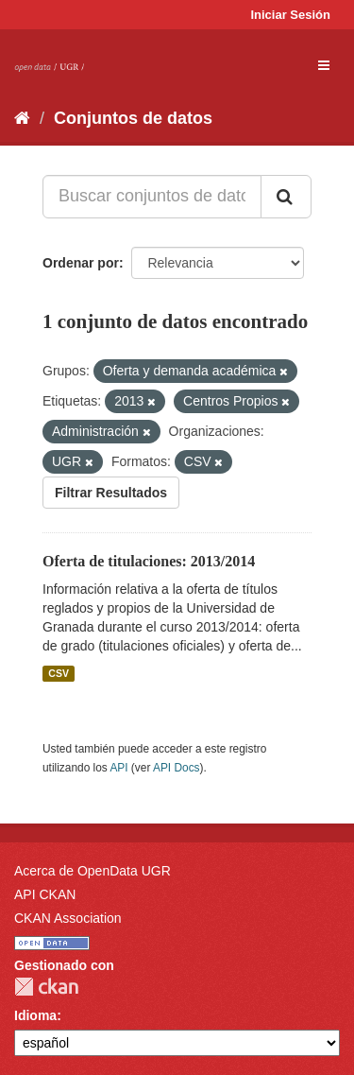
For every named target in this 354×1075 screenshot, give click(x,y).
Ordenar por (80, 262)
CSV (58, 673)
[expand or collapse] (324, 65)
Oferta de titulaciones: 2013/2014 (148, 561)
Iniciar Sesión (290, 15)
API (118, 767)
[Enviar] (286, 196)
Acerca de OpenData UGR (92, 870)
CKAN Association (68, 918)
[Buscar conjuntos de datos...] (151, 196)
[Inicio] (22, 118)
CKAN (46, 987)
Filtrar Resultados (111, 492)
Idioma (35, 1015)
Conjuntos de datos (133, 118)
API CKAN (45, 894)
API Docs (176, 767)
